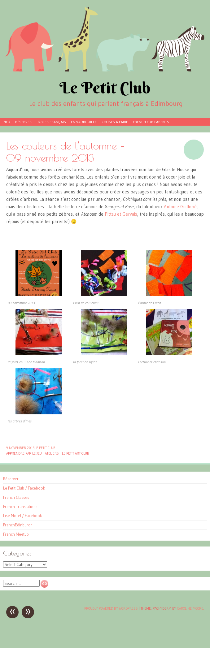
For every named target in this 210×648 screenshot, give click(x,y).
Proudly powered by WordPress (111, 608)
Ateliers (52, 453)
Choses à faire (115, 121)
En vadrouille (84, 121)
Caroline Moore (190, 608)
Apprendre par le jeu (24, 453)
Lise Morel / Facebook (22, 515)
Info (6, 121)
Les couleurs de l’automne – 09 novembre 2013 (65, 152)
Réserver (23, 121)
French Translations (20, 506)
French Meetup (16, 534)
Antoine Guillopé (180, 207)
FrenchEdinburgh (18, 524)
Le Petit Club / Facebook (24, 488)
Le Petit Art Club (75, 453)
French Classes (16, 497)
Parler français (51, 121)
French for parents (151, 121)
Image (194, 150)
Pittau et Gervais (121, 214)
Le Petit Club (105, 88)
